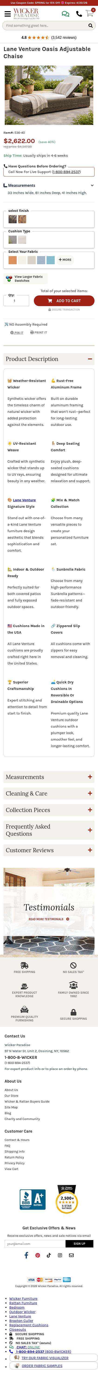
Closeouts (17, 1329)
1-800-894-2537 (66, 172)
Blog (8, 1113)
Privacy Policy (15, 1163)
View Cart (11, 1169)
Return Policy (14, 1157)
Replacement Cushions (28, 1325)
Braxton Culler (21, 1320)
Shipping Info (15, 1152)
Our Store (12, 1096)
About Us (11, 1090)
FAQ (7, 1146)
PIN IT (13, 333)
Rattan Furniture (23, 1303)
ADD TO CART (64, 300)
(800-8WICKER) (40, 1351)
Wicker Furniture (23, 1298)
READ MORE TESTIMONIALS (49, 919)
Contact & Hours (17, 1140)
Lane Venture (24, 500)
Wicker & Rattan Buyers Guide (27, 1101)
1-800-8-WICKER (21, 1057)
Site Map (11, 1107)
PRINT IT (38, 332)
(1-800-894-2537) (17, 1063)
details (45, 1343)
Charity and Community (22, 1119)
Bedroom (17, 1307)
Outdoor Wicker (22, 1312)
